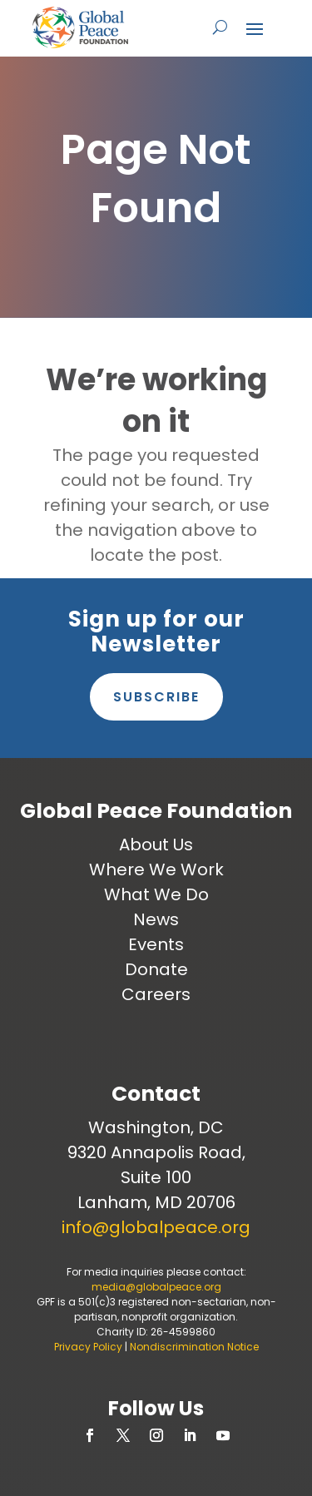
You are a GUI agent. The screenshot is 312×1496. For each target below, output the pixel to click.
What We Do (156, 894)
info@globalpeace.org (156, 1227)
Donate (156, 969)
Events (156, 944)
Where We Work (156, 869)
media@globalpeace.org (156, 1287)
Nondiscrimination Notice (194, 1347)
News (156, 919)
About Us (156, 844)
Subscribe (156, 696)
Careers (156, 994)
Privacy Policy (88, 1347)
